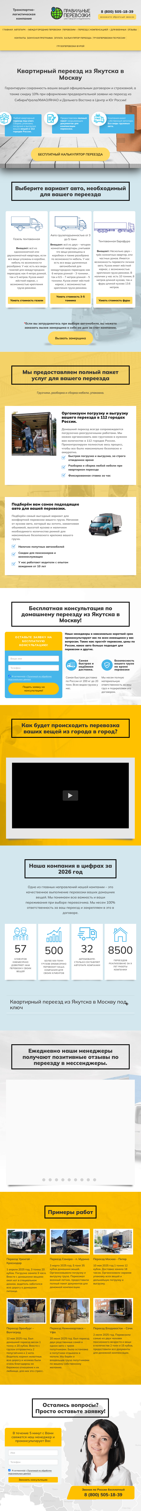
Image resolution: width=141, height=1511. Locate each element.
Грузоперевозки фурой (70, 46)
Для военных (118, 29)
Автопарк (20, 29)
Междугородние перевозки (44, 29)
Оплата (58, 38)
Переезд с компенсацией (93, 29)
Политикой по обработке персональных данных (30, 682)
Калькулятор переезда (78, 38)
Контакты (20, 38)
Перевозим (69, 29)
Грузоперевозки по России (109, 38)
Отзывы (132, 29)
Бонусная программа (40, 38)
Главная (8, 29)
